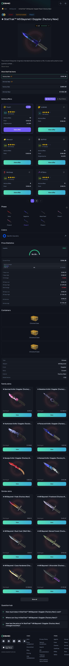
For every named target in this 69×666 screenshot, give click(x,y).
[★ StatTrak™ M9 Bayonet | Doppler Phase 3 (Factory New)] (34, 76)
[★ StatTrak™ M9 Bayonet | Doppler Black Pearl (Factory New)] (43, 213)
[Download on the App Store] (7, 647)
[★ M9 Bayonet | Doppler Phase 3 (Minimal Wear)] (34, 92)
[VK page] (14, 641)
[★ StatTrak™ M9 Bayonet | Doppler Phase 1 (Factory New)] (60, 213)
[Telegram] (9, 641)
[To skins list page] (12, 9)
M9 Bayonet (62, 364)
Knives (64, 360)
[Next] (41, 201)
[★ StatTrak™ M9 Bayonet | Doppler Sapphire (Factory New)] (26, 213)
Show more (5, 66)
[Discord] (19, 641)
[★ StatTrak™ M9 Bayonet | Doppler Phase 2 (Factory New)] (9, 222)
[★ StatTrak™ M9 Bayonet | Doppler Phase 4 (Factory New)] (43, 222)
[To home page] (4, 9)
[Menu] (65, 3)
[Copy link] (63, 107)
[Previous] (28, 201)
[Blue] (34, 236)
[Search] (60, 3)
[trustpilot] (24, 641)
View (17, 415)
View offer (17, 130)
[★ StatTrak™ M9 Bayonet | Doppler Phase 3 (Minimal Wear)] (34, 81)
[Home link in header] (5, 3)
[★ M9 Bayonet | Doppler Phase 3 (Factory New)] (34, 87)
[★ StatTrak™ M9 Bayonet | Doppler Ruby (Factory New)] (9, 213)
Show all (34, 599)
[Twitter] (3, 641)
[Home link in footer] (14, 636)
